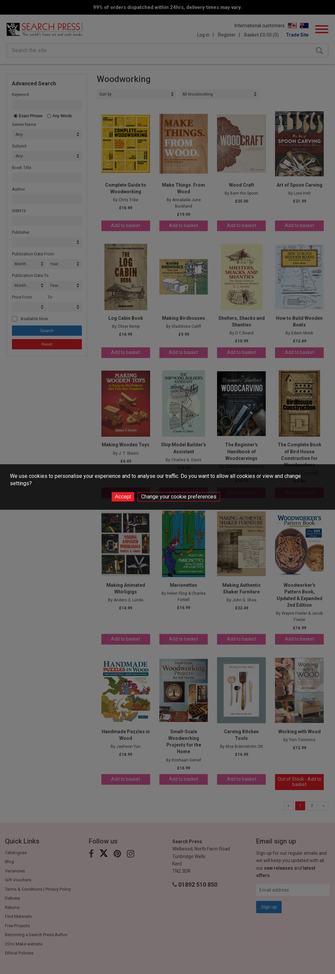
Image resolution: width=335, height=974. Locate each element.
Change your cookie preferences (178, 496)
